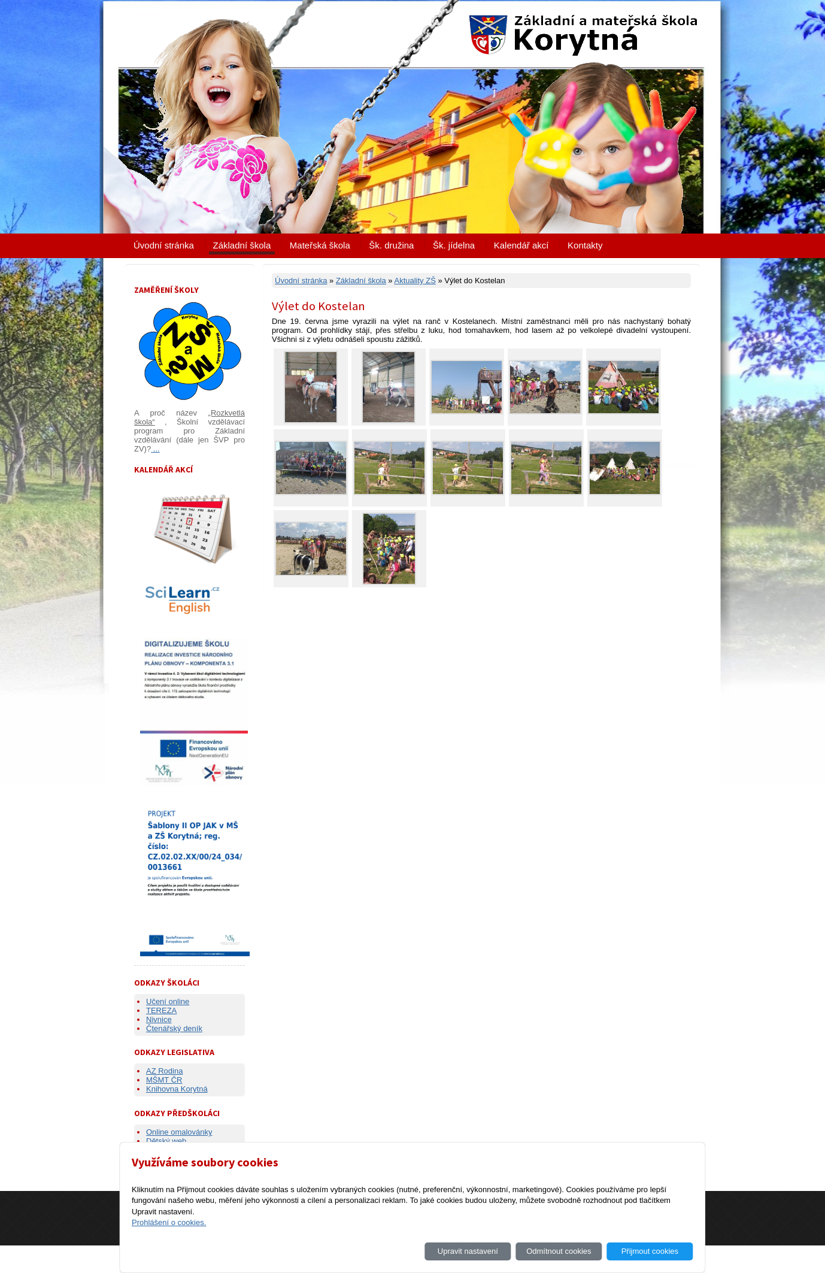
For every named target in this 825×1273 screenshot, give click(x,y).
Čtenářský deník (174, 1028)
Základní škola (242, 245)
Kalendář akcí (521, 245)
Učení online (167, 1001)
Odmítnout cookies (558, 1251)
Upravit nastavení (468, 1251)
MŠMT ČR (164, 1079)
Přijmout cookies (649, 1251)
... (155, 448)
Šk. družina (391, 245)
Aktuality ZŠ (414, 280)
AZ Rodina (164, 1070)
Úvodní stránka (164, 245)
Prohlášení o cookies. (169, 1222)
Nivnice (159, 1019)
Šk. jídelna (454, 245)
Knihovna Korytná (177, 1088)
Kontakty (585, 245)
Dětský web (166, 1140)
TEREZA (161, 1010)
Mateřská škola (320, 245)
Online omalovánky (179, 1131)
